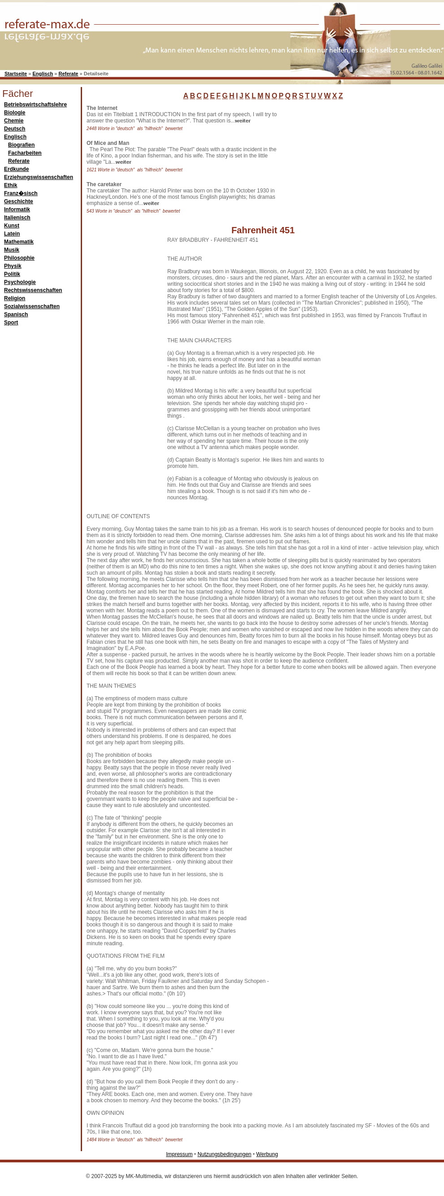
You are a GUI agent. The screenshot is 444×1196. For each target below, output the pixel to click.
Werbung (267, 1154)
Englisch (42, 73)
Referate (68, 73)
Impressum (179, 1154)
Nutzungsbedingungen (224, 1154)
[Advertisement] (350, 161)
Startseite (15, 73)
